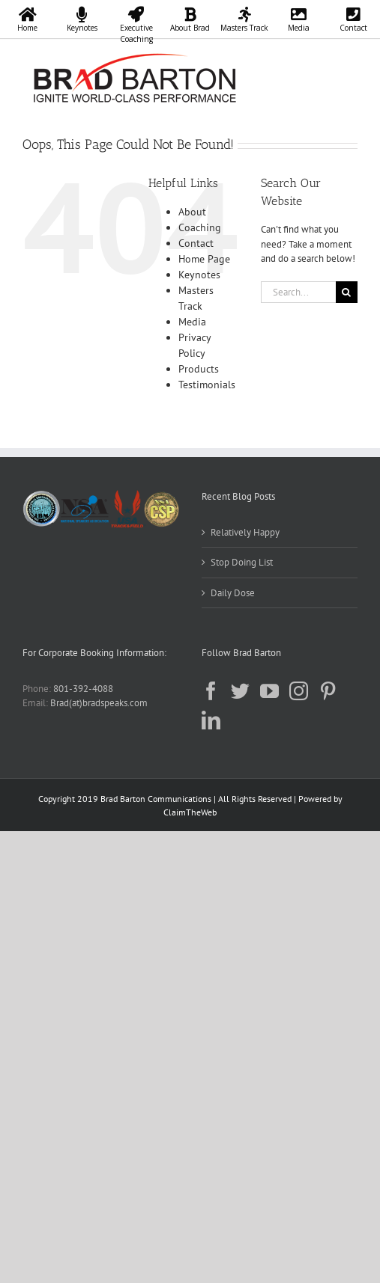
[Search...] (298, 292)
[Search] (347, 292)
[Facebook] (211, 691)
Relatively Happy (245, 532)
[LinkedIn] (211, 720)
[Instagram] (298, 691)
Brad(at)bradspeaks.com (99, 702)
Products (198, 369)
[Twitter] (240, 691)
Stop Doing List (242, 562)
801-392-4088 (83, 688)
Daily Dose (233, 593)
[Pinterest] (328, 691)
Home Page (204, 259)
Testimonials (206, 384)
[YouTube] (269, 691)
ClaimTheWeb (190, 812)
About (192, 211)
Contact (196, 243)
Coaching (199, 227)
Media (192, 321)
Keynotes (199, 274)
